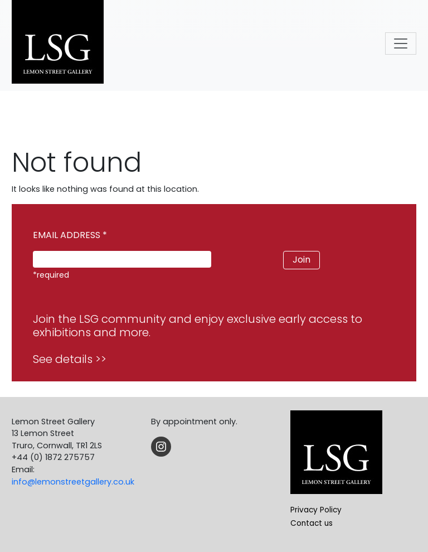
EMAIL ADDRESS (70, 235)
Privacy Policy (316, 510)
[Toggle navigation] (400, 43)
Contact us (311, 523)
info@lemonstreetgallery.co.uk (73, 481)
